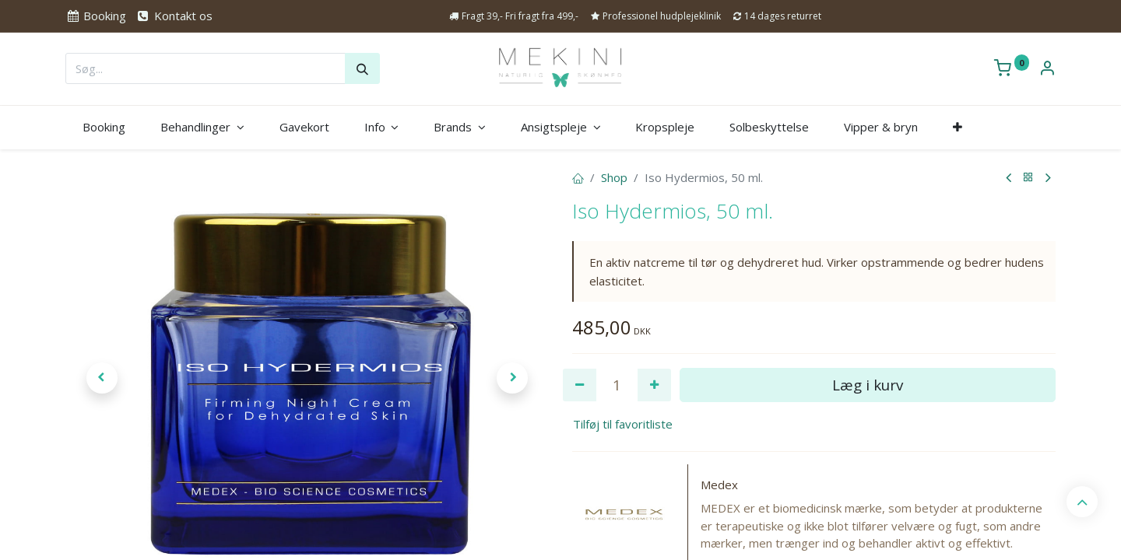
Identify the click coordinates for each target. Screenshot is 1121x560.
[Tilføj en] (654, 385)
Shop (614, 177)
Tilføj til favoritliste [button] (623, 424)
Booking (95, 15)
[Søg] (362, 68)
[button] (957, 127)
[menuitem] (104, 127)
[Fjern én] (579, 385)
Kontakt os (173, 15)
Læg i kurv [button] (867, 384)
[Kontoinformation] (1047, 69)
